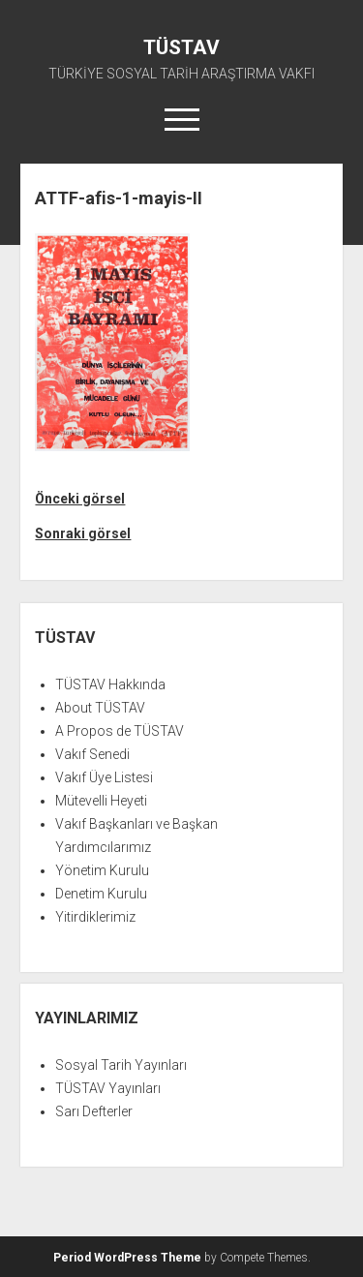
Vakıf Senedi (92, 754)
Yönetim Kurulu (102, 870)
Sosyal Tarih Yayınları (121, 1065)
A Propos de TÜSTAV (119, 731)
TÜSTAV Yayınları (108, 1088)
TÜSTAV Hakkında (110, 684)
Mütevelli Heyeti (101, 800)
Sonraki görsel (83, 533)
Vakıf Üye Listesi (104, 777)
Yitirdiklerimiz (95, 917)
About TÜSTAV (100, 707)
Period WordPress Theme (127, 1257)
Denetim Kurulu (101, 893)
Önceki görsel (80, 498)
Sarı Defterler (94, 1111)
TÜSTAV (181, 47)
